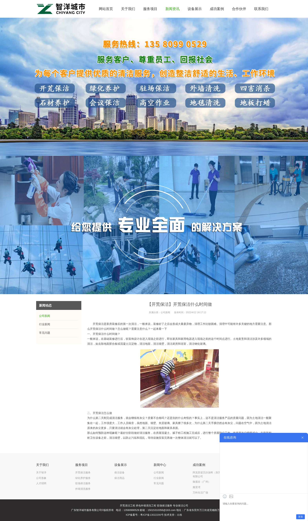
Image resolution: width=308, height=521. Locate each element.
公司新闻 (165, 312)
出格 (179, 514)
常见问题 (44, 332)
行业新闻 (44, 324)
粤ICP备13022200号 (152, 514)
